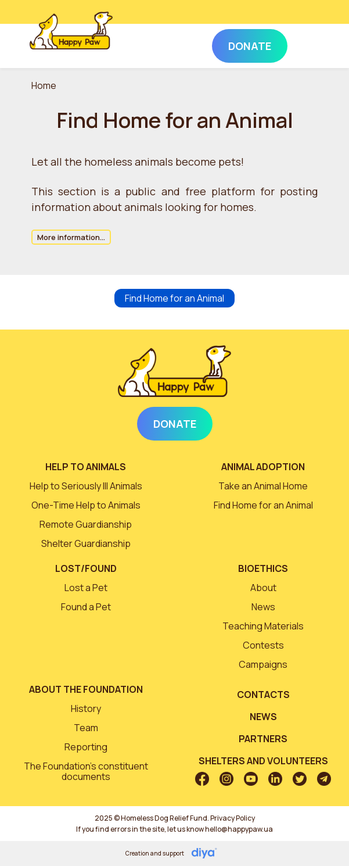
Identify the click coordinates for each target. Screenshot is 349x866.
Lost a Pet (85, 587)
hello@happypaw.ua (239, 829)
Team (86, 727)
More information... (71, 237)
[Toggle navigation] (303, 43)
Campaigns (263, 664)
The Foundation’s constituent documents (86, 771)
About (263, 587)
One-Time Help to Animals (86, 505)
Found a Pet (86, 606)
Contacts (263, 694)
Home (43, 85)
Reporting (85, 746)
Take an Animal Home (263, 485)
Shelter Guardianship (86, 543)
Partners (263, 738)
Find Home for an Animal (174, 298)
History (86, 708)
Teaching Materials (263, 626)
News (263, 606)
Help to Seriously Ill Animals (86, 485)
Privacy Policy (232, 818)
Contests (263, 645)
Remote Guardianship (85, 524)
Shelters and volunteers (263, 761)
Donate (174, 424)
